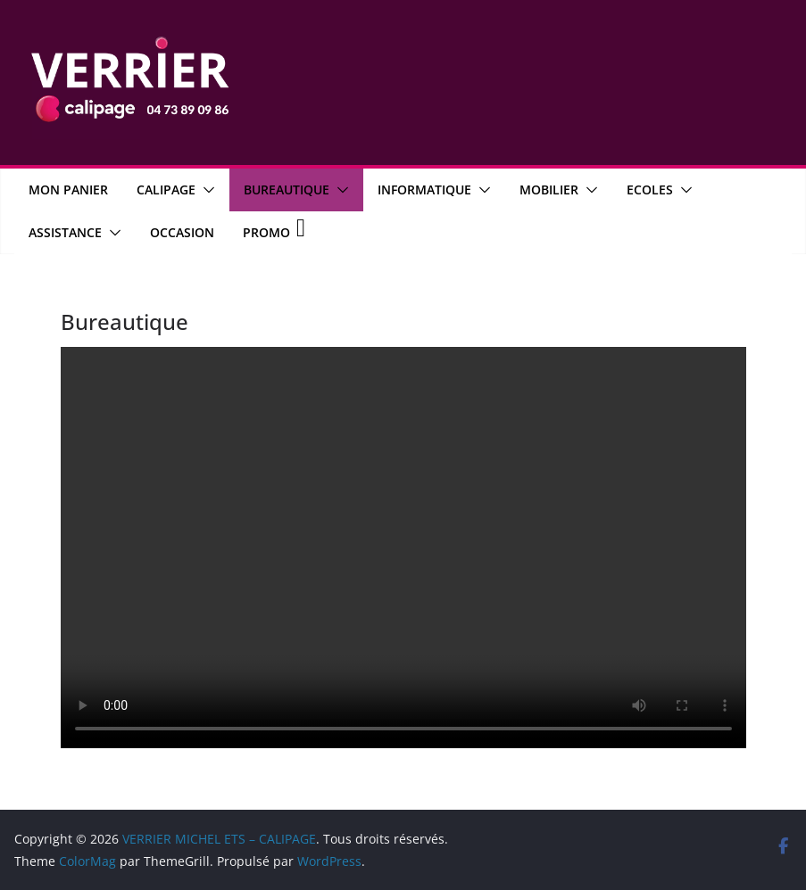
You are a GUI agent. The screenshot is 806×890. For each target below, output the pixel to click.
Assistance (65, 232)
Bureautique (286, 189)
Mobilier (548, 189)
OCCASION (182, 232)
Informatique (424, 189)
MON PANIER (68, 189)
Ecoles (650, 189)
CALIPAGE (166, 189)
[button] (205, 189)
